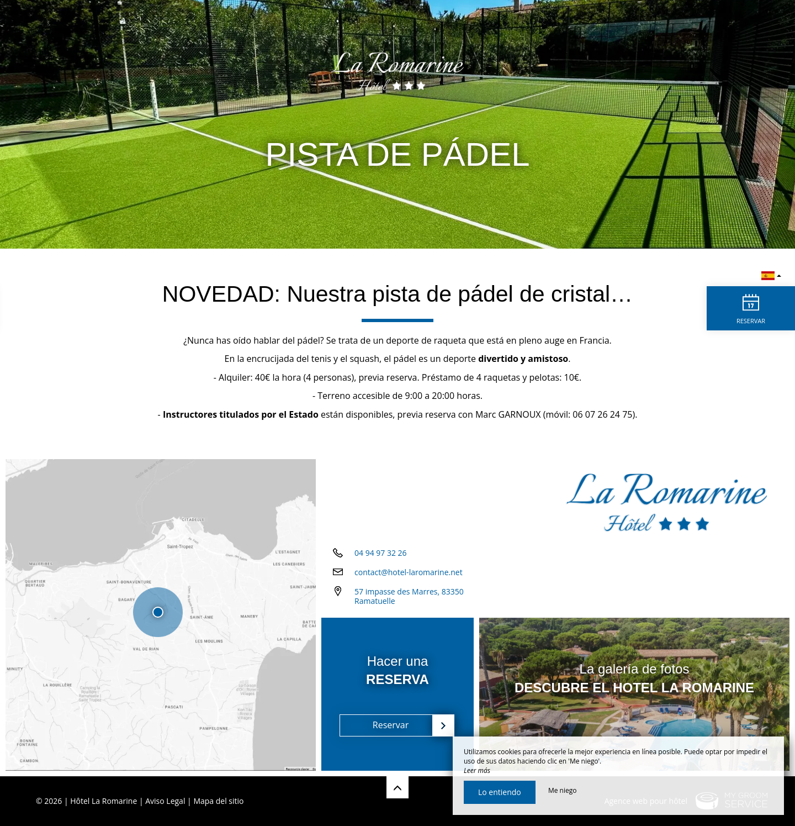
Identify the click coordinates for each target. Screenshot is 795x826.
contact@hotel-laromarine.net (408, 572)
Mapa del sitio (218, 801)
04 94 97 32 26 (380, 553)
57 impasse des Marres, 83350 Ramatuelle (409, 596)
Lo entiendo (499, 792)
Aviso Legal (165, 801)
